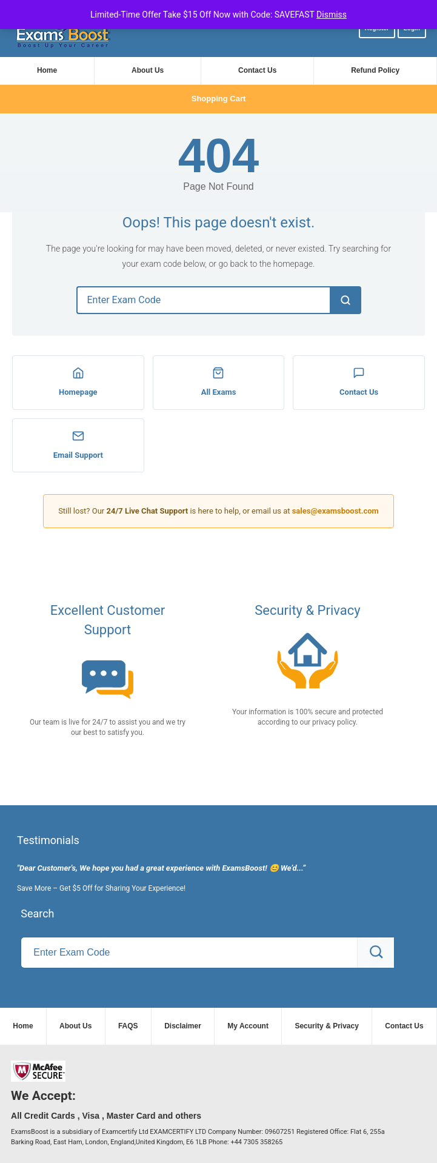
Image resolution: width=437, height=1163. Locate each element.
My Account (248, 1026)
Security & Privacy (326, 1026)
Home (47, 70)
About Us (148, 70)
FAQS (128, 1026)
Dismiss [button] (331, 14)
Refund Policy (375, 70)
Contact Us (257, 70)
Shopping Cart (219, 98)
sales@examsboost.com (335, 510)
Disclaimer (182, 1026)
